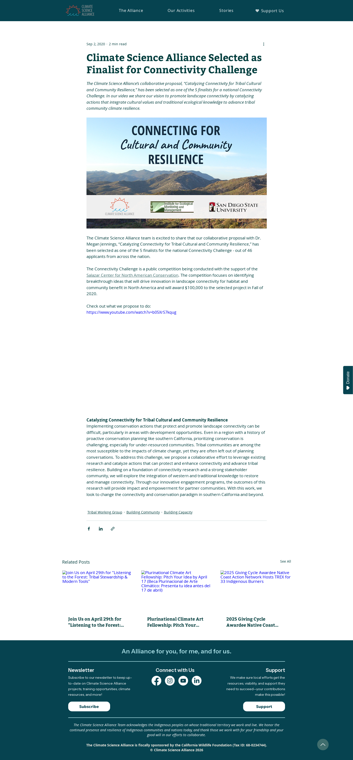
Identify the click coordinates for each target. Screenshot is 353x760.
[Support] (264, 706)
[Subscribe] (89, 706)
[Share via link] (112, 528)
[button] (131, 10)
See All (285, 561)
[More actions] (264, 44)
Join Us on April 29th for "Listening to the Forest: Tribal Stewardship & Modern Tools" (94, 622)
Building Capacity (178, 512)
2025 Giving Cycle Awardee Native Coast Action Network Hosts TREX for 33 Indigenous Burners (251, 622)
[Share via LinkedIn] (100, 528)
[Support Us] (269, 10)
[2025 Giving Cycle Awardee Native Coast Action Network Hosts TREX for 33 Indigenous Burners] (255, 590)
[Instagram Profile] (170, 681)
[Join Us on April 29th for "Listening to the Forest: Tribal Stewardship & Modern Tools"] (97, 590)
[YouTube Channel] (183, 681)
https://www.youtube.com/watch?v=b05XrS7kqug (131, 312)
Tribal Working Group (104, 512)
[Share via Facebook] (88, 528)
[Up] (323, 744)
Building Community (143, 512)
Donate (348, 380)
